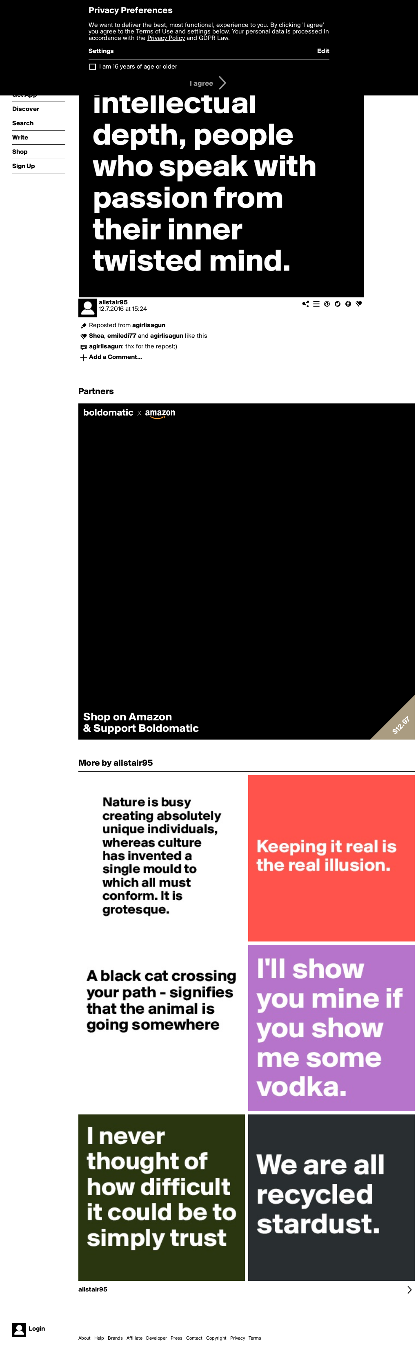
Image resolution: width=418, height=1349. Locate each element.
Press (176, 1338)
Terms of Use (154, 32)
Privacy (237, 1338)
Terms (255, 1338)
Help (99, 1338)
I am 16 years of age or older (138, 67)
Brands (115, 1338)
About (84, 1338)
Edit (323, 51)
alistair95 (113, 302)
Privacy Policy (166, 38)
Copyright (216, 1338)
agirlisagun (148, 325)
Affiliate (134, 1338)
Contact (194, 1338)
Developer (156, 1338)
